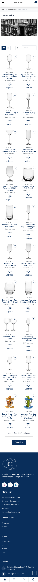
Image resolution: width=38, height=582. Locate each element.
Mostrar (25, 48)
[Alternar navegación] (3, 3)
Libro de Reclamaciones (11, 512)
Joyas (4, 552)
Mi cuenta (5, 523)
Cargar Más (19, 442)
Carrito (4, 527)
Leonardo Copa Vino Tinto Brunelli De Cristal (28, 377)
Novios (4, 549)
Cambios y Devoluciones (11, 501)
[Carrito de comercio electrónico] (34, 3)
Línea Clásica (6, 541)
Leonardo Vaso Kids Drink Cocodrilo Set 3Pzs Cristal (28, 416)
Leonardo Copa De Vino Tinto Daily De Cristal (28, 76)
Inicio (3, 9)
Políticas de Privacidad (10, 505)
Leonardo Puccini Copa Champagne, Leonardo (28, 227)
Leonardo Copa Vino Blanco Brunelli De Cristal (9, 377)
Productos (12, 9)
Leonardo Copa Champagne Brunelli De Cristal (28, 338)
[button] (15, 56)
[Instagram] (4, 484)
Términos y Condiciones (11, 497)
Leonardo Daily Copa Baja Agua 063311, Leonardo (10, 188)
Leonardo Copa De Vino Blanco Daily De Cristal (9, 76)
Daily (3, 545)
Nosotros (5, 508)
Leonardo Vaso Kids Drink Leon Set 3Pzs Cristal (9, 416)
